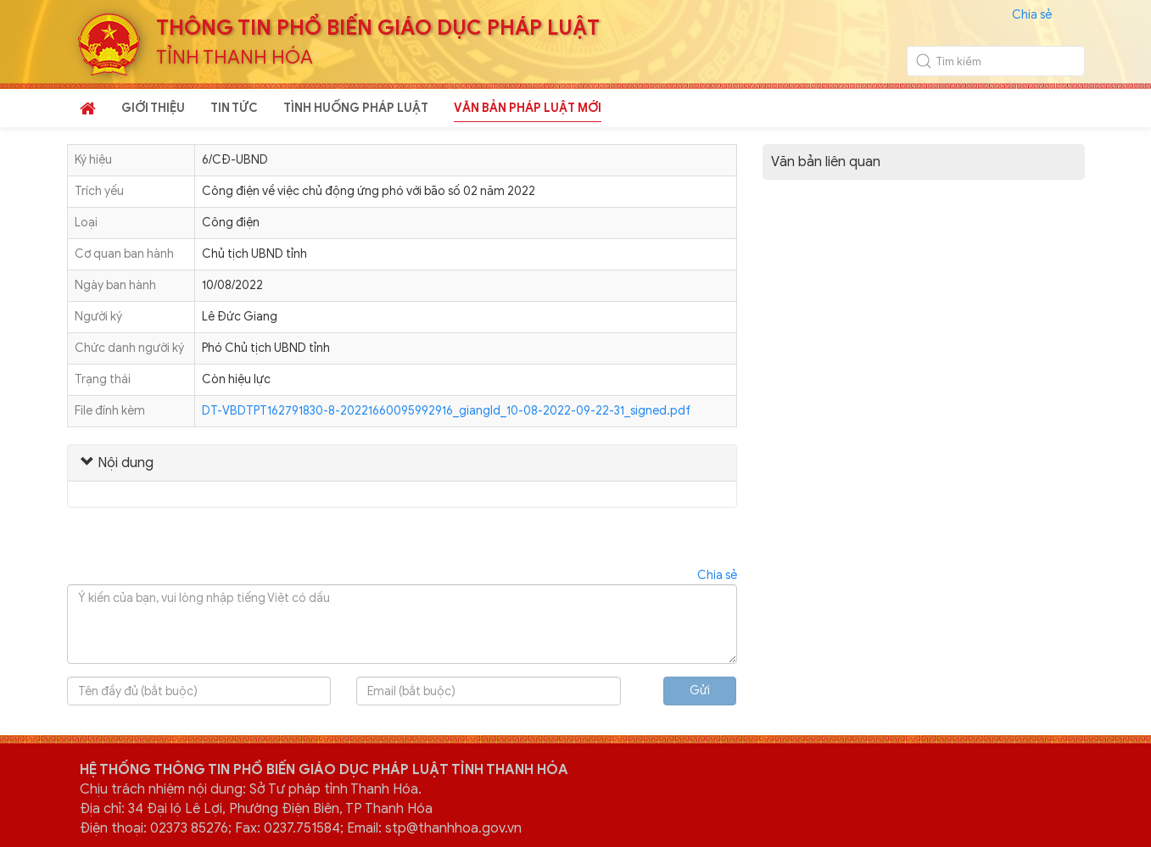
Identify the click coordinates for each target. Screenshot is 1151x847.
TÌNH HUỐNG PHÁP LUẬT (355, 108)
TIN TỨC (234, 108)
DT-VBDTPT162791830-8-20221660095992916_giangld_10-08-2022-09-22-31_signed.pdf (446, 411)
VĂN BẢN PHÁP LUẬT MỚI (527, 108)
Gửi (700, 690)
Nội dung (117, 462)
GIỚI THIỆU (153, 108)
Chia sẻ (1032, 15)
